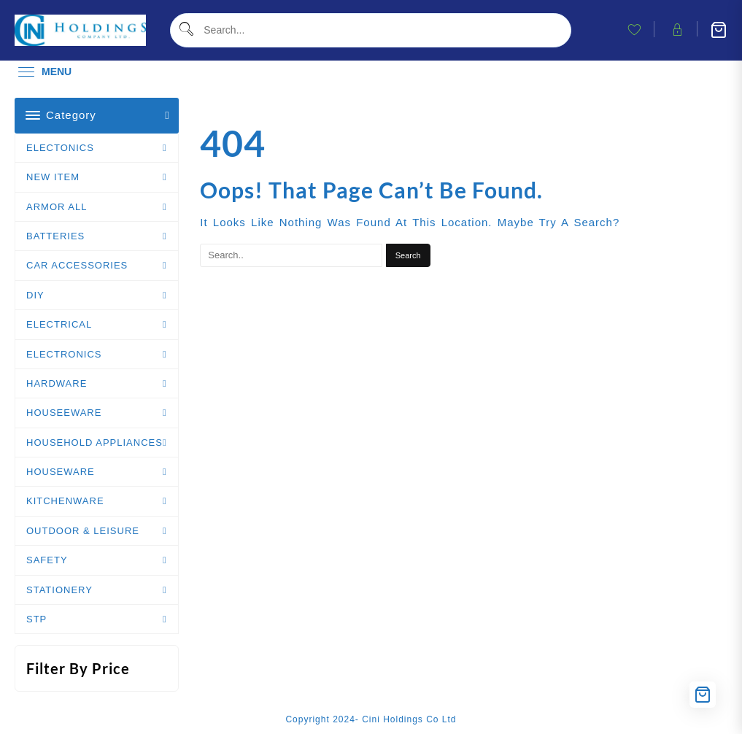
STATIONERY (59, 589)
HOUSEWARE (60, 471)
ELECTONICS (60, 147)
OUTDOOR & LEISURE (82, 530)
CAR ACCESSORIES (77, 265)
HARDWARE (56, 383)
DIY (35, 295)
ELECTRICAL (59, 324)
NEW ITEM (53, 176)
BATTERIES (55, 236)
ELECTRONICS (63, 354)
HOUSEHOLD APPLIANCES (94, 442)
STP (36, 619)
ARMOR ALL (56, 206)
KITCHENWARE (65, 500)
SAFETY (47, 560)
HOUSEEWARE (63, 412)
